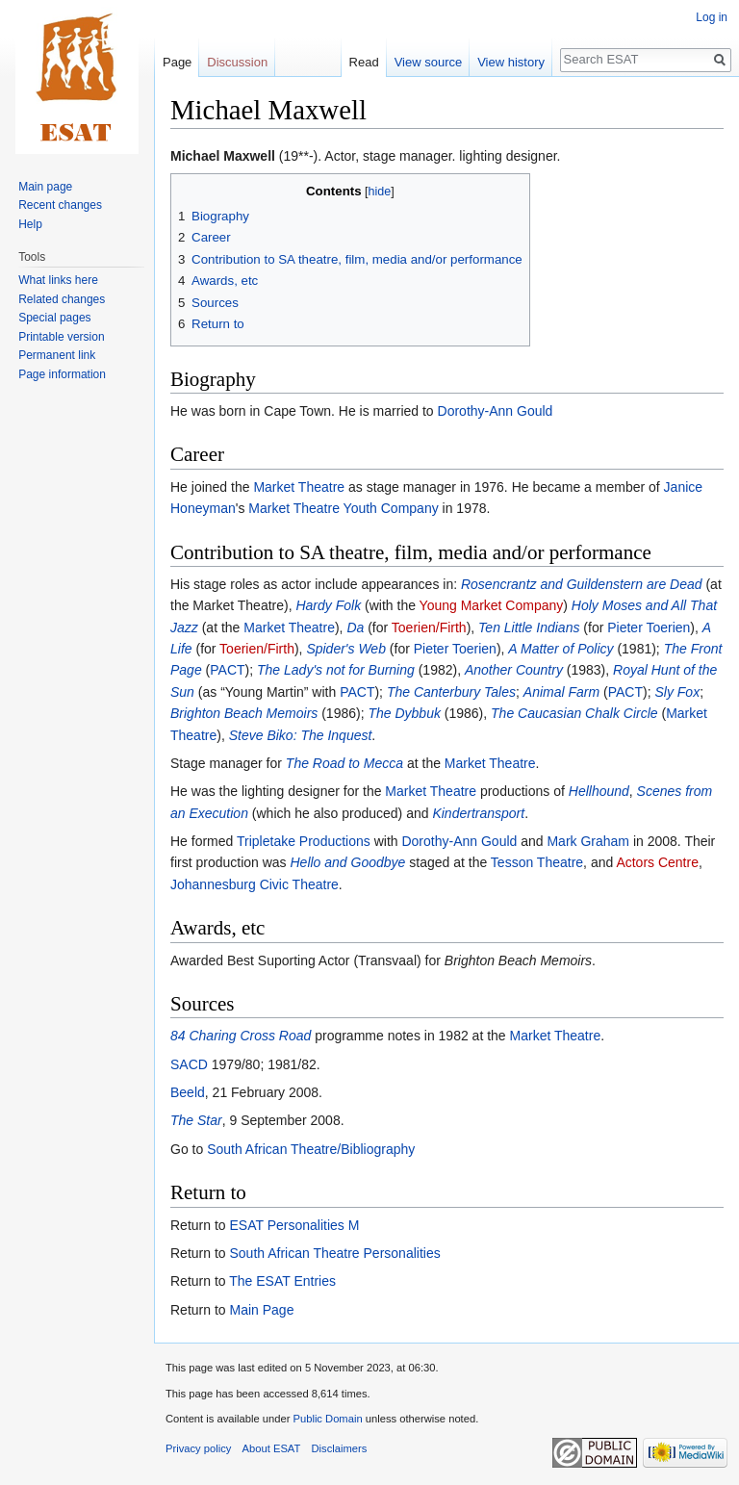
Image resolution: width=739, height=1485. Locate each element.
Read (364, 62)
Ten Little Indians (528, 627)
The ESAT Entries (282, 1281)
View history (511, 62)
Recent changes (60, 205)
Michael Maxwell (222, 156)
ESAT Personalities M (294, 1225)
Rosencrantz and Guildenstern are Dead (581, 584)
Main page (45, 186)
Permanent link (56, 355)
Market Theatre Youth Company (343, 508)
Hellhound (599, 791)
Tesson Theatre (537, 862)
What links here (58, 280)
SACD (189, 1064)
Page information (62, 374)
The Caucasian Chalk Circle (574, 713)
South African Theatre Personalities (334, 1253)
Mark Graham (588, 841)
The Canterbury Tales (451, 692)
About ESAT (271, 1448)
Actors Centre (657, 862)
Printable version (61, 337)
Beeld (187, 1092)
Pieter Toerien (648, 627)
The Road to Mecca (344, 763)
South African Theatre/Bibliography (311, 1149)
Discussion (237, 62)
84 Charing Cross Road (240, 1035)
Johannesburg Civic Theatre (254, 884)
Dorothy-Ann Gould (495, 411)
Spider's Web (346, 648)
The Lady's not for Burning (336, 670)
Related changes (61, 299)
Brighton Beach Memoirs (244, 713)
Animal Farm (561, 692)
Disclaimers (340, 1448)
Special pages (54, 317)
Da (355, 627)
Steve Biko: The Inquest (300, 735)
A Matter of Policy (560, 648)
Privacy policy (198, 1448)
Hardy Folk (328, 605)
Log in (711, 17)
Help (30, 224)
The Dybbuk (404, 713)
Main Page (261, 1310)
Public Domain (327, 1418)
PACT (227, 670)
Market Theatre (298, 487)
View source (429, 62)
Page (177, 62)
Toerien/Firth (429, 627)
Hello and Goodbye (348, 862)
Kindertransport (478, 813)
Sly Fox (677, 692)
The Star (196, 1120)
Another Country (514, 670)
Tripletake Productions (303, 841)
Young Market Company (492, 605)
